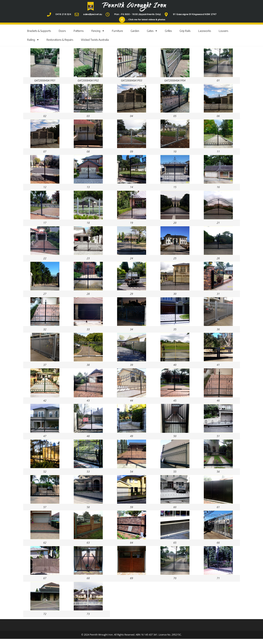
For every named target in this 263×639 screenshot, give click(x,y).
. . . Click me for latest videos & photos (145, 19)
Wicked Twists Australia (95, 40)
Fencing (97, 31)
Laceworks (204, 31)
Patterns (79, 31)
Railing (33, 40)
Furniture (117, 31)
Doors (62, 31)
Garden (135, 31)
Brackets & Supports (39, 31)
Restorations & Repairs (59, 40)
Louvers (223, 31)
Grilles (168, 31)
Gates (152, 31)
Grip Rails (185, 31)
